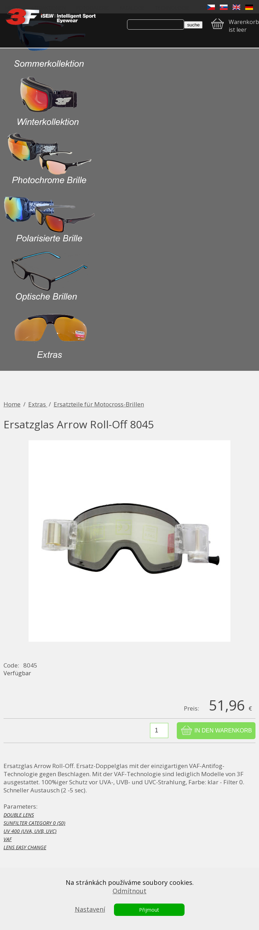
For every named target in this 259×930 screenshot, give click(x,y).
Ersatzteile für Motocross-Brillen (99, 404)
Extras (37, 404)
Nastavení (90, 909)
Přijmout (149, 909)
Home (12, 404)
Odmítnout (129, 891)
